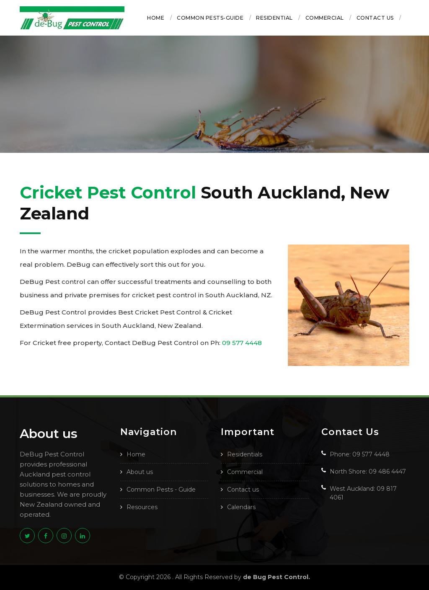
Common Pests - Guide (161, 489)
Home (155, 18)
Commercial (324, 18)
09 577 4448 (242, 343)
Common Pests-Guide (210, 18)
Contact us (375, 18)
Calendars (241, 507)
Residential (274, 18)
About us (140, 472)
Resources (142, 507)
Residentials (244, 454)
